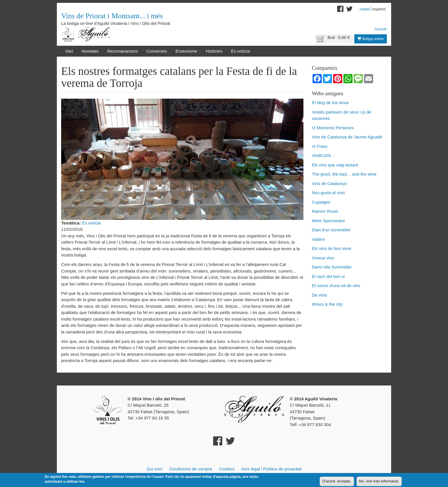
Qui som (155, 468)
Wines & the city (327, 304)
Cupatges (321, 202)
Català (365, 9)
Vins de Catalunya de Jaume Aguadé (347, 136)
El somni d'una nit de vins (336, 285)
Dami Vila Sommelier (332, 267)
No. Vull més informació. (379, 481)
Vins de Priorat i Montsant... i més (112, 16)
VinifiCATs (321, 155)
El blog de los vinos (330, 102)
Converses (156, 51)
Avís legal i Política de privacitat (271, 468)
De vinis (319, 295)
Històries (214, 51)
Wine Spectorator (328, 220)
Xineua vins (323, 257)
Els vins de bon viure (331, 248)
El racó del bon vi (328, 276)
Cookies (226, 468)
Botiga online (370, 39)
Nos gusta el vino (328, 192)
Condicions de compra (190, 468)
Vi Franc (320, 146)
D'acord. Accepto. (336, 481)
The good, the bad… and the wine (344, 174)
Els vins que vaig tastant (335, 164)
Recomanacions (122, 51)
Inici (69, 51)
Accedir (381, 29)
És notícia (240, 51)
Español (378, 9)
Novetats (90, 51)
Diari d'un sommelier (331, 229)
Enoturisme (186, 51)
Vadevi (318, 239)
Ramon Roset (325, 211)
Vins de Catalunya (329, 183)
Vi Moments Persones (333, 127)
